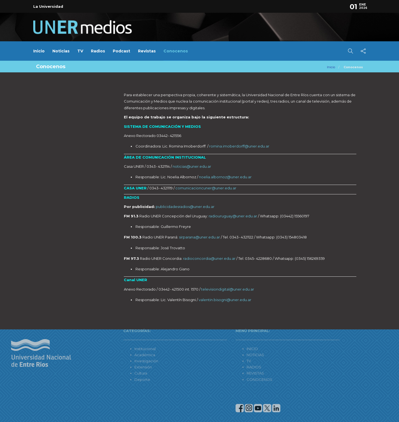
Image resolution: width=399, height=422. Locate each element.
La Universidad (48, 6)
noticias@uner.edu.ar (192, 166)
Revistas (147, 51)
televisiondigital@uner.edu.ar (227, 289)
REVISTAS (225, 358)
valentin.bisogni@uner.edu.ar (225, 300)
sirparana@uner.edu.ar (199, 237)
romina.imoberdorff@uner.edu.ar (239, 146)
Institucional (114, 334)
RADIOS (223, 352)
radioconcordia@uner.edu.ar (209, 258)
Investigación (116, 346)
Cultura (110, 358)
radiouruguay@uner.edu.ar (233, 216)
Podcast (121, 51)
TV (80, 51)
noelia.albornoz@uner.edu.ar (225, 177)
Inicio (39, 51)
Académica (114, 340)
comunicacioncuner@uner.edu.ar (205, 188)
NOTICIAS (225, 340)
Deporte (112, 364)
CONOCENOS (229, 364)
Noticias (61, 51)
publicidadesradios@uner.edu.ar (185, 206)
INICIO (221, 334)
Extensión (112, 352)
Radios (98, 51)
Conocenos (175, 51)
